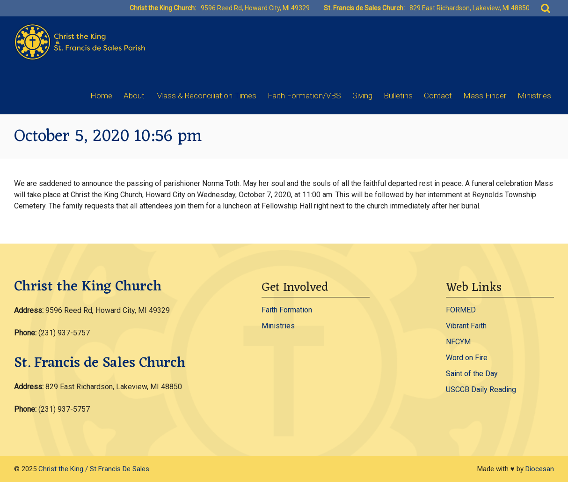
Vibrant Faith (466, 325)
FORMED (461, 309)
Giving (362, 95)
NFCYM (458, 341)
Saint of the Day (472, 373)
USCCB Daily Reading (481, 389)
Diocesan (539, 469)
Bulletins (398, 95)
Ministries (534, 95)
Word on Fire (467, 357)
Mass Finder (484, 95)
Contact (438, 95)
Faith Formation (287, 309)
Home (101, 95)
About (134, 95)
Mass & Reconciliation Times (206, 95)
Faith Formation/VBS (304, 95)
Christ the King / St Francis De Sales (93, 469)
